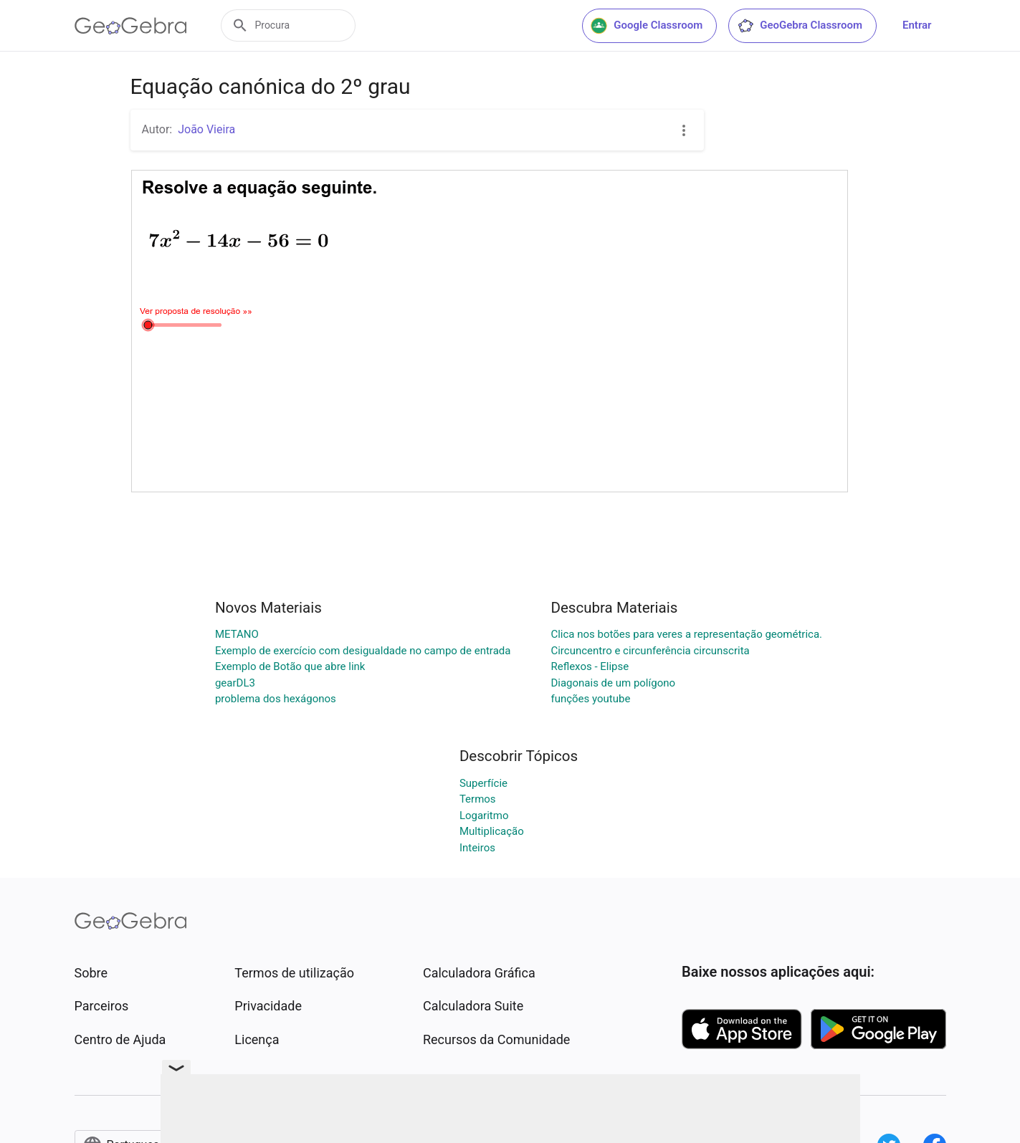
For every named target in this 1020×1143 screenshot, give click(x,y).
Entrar (916, 25)
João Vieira (206, 129)
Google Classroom (646, 25)
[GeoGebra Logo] (131, 25)
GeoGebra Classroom (799, 25)
